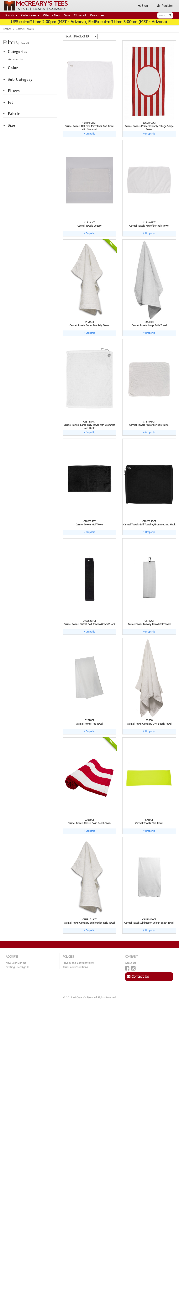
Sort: (69, 36)
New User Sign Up (16, 963)
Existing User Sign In (17, 967)
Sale (67, 15)
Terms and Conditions (75, 967)
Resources (97, 15)
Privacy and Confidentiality (78, 963)
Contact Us (138, 976)
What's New (51, 15)
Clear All (24, 43)
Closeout (80, 15)
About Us (130, 963)
